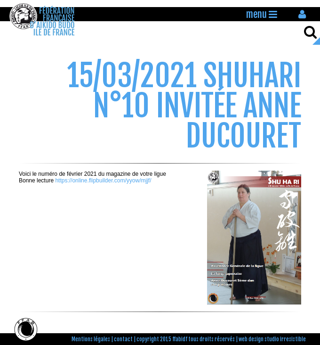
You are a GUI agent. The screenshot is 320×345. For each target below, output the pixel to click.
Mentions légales (91, 339)
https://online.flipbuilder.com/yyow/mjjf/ (103, 180)
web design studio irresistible (272, 339)
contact (123, 339)
